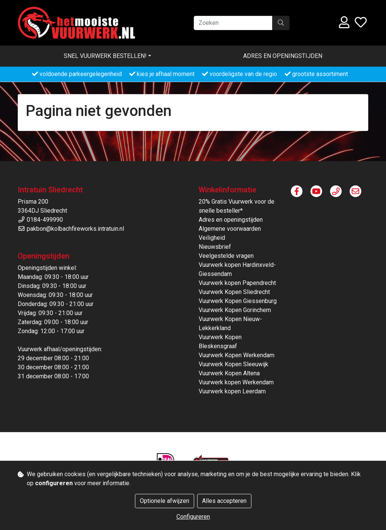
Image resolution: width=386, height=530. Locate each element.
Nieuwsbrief (215, 246)
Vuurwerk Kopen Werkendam (236, 355)
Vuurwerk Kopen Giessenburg (238, 301)
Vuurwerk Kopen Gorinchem (235, 310)
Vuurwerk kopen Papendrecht (237, 282)
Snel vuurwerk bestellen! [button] (105, 55)
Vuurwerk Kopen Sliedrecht (234, 291)
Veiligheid (212, 237)
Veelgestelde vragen (226, 255)
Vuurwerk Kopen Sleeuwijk (233, 364)
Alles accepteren (224, 500)
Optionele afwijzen (164, 500)
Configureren (193, 516)
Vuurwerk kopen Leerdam (232, 391)
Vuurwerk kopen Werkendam (236, 382)
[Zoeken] (233, 23)
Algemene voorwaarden (230, 228)
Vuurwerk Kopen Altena (229, 373)
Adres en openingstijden (282, 55)
